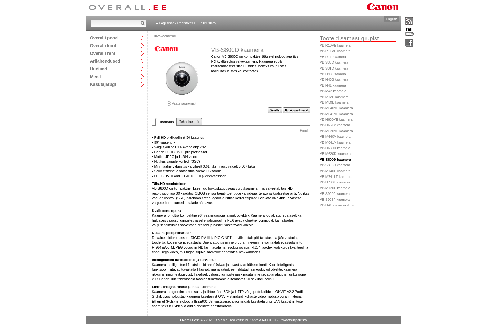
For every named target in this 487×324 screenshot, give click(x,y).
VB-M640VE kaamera (336, 108)
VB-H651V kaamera (335, 125)
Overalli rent (103, 53)
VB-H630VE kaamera (336, 119)
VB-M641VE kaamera (336, 114)
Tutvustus (166, 122)
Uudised (98, 68)
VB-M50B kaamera (334, 102)
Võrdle (275, 110)
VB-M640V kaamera (335, 136)
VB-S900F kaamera (335, 194)
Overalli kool (103, 45)
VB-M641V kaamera (335, 142)
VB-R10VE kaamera (335, 45)
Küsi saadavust (296, 110)
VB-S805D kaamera (335, 165)
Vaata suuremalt (181, 101)
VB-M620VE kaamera (336, 131)
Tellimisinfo (207, 23)
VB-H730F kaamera (335, 182)
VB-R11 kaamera (333, 57)
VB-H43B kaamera (334, 79)
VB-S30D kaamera (334, 62)
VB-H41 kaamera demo (338, 205)
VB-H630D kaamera (335, 148)
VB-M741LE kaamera (336, 176)
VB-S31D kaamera (334, 68)
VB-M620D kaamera (335, 153)
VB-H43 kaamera (333, 74)
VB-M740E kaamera (335, 171)
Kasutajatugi (103, 84)
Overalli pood (104, 37)
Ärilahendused (105, 61)
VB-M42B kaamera (334, 97)
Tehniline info (189, 122)
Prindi (304, 130)
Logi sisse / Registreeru (177, 23)
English (391, 19)
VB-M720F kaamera (335, 188)
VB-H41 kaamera (333, 85)
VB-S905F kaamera (335, 199)
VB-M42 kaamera (333, 91)
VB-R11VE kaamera (335, 51)
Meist (95, 76)
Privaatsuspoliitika (293, 320)
